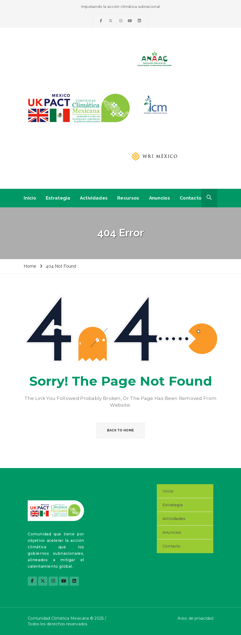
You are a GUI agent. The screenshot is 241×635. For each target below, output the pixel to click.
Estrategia (58, 198)
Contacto (190, 198)
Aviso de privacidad (195, 618)
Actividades (94, 198)
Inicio (30, 198)
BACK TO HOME (120, 430)
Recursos (128, 198)
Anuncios (159, 198)
